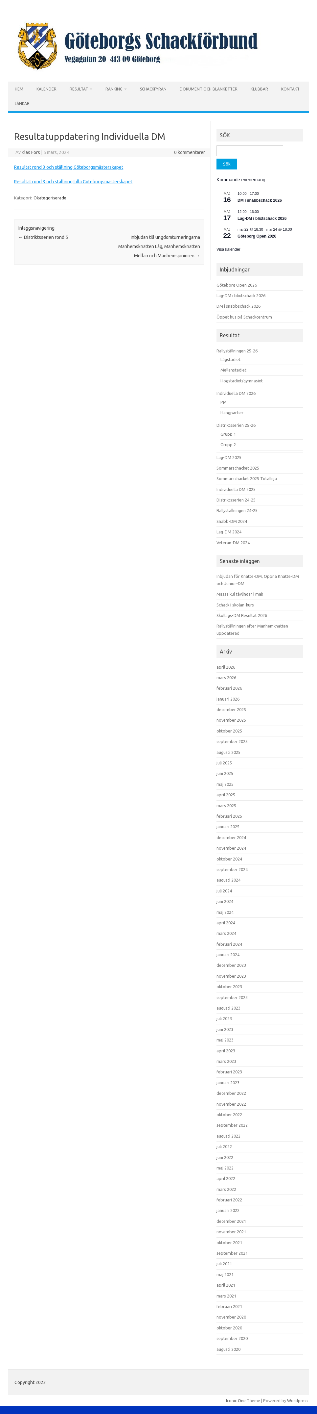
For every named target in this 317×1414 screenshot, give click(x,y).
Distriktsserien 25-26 (236, 425)
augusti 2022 (228, 1136)
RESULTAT (79, 89)
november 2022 (231, 1104)
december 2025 (231, 709)
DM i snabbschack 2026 (260, 200)
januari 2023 (227, 1082)
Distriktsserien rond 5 (43, 237)
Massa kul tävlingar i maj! (239, 594)
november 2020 (231, 1317)
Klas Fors (31, 152)
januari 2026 (227, 699)
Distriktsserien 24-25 (236, 500)
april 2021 (225, 1285)
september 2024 (232, 869)
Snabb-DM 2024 (231, 521)
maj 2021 (225, 1274)
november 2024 (231, 848)
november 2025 (231, 720)
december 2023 (231, 965)
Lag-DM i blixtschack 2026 (262, 218)
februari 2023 (229, 1071)
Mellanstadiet (233, 370)
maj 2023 (225, 1040)
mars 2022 (226, 1189)
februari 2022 (229, 1199)
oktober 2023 (229, 986)
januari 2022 (227, 1210)
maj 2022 (225, 1168)
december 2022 (231, 1093)
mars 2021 (226, 1296)
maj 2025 (225, 784)
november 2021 (231, 1231)
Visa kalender (228, 249)
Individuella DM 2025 (236, 489)
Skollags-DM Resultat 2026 (241, 615)
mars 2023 (226, 1061)
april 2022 (225, 1178)
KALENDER (46, 89)
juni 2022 (224, 1157)
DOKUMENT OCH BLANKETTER (209, 89)
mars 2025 (226, 805)
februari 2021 (229, 1306)
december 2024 (231, 837)
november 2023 (231, 976)
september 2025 (232, 741)
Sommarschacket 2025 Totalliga (246, 478)
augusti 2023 (228, 1008)
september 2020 (232, 1338)
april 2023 (225, 1050)
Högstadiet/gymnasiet (241, 380)
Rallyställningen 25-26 (237, 350)
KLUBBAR (259, 89)
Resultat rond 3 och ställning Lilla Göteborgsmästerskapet (73, 181)
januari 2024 (227, 954)
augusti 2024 (228, 880)
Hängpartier (231, 412)
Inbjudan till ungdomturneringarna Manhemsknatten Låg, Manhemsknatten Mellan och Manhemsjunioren (159, 246)
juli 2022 (224, 1146)
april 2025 (225, 794)
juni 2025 (224, 773)
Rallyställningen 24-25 (237, 510)
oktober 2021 (229, 1242)
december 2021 (231, 1221)
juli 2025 (224, 762)
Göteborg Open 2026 (257, 236)
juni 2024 (224, 901)
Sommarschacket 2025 (237, 468)
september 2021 (232, 1253)
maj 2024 (225, 912)
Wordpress (297, 1400)
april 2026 (225, 667)
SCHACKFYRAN (153, 89)
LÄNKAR (22, 103)
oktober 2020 (229, 1327)
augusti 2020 (228, 1349)
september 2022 (232, 1125)
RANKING (114, 89)
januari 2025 (227, 826)
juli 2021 (224, 1263)
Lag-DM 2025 (228, 457)
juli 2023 (224, 1018)
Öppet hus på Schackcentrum (244, 317)
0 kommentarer (189, 152)
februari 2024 (229, 944)
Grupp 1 (228, 434)
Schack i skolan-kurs (235, 605)
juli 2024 (224, 890)
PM (223, 402)
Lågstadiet (230, 359)
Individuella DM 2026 (236, 393)
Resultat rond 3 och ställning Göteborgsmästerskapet (68, 167)
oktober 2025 (229, 731)
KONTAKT (290, 89)
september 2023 (232, 997)
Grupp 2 (228, 444)
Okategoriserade (50, 197)
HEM (19, 89)
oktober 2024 (229, 859)
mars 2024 (226, 933)
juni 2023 (224, 1029)
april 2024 (225, 922)
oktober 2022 (229, 1114)
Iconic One (236, 1400)
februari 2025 (229, 816)
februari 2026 (229, 688)
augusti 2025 (228, 752)
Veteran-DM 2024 (233, 542)
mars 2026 (226, 677)
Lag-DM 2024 (228, 531)
